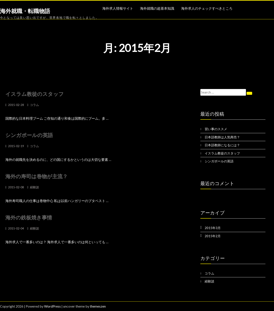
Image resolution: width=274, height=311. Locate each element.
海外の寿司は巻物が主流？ (36, 176)
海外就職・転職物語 (25, 11)
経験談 (34, 187)
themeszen (98, 306)
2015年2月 (213, 236)
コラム (34, 105)
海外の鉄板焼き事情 (28, 217)
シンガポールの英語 (29, 135)
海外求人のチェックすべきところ (206, 8)
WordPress (52, 306)
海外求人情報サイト (117, 8)
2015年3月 (213, 228)
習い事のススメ (216, 129)
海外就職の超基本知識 (157, 8)
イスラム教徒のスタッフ (34, 94)
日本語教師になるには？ (222, 145)
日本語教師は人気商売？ (222, 137)
